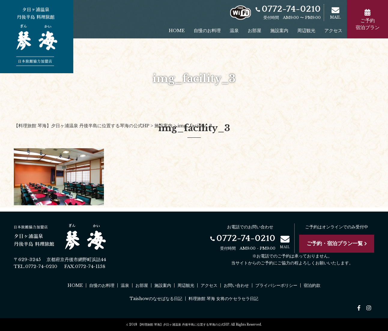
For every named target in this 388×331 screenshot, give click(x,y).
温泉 (234, 30)
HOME (177, 30)
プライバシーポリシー (276, 285)
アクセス (333, 30)
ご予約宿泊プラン (368, 19)
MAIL (335, 12)
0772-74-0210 (288, 9)
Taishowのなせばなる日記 (156, 298)
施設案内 (279, 30)
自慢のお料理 (207, 30)
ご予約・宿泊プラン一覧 (337, 243)
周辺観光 (306, 30)
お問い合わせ (236, 285)
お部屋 (254, 30)
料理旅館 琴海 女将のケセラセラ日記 (223, 298)
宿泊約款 (312, 285)
